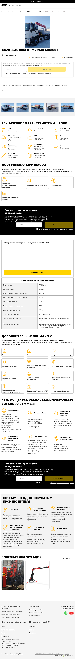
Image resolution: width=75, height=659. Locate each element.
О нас (3, 627)
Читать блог (68, 564)
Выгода (18, 95)
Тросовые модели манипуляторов (12, 611)
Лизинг (31, 630)
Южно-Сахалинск (13, 12)
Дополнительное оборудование (13, 622)
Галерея (5, 87)
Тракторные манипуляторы (10, 617)
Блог (3, 633)
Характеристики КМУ (36, 87)
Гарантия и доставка (9, 630)
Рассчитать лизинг (37, 58)
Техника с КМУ (24, 12)
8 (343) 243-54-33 (15, 5)
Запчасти (32, 627)
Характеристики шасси (18, 87)
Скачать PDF (53, 58)
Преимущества (8, 95)
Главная (3, 12)
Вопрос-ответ (6, 636)
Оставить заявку (37, 280)
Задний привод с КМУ (36, 613)
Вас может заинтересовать (33, 95)
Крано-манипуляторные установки (10, 608)
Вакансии (32, 633)
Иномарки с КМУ (36, 12)
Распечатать (67, 58)
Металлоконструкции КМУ (39, 622)
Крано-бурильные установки (10, 614)
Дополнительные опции (54, 87)
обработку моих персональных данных (35, 74)
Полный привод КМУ (35, 610)
